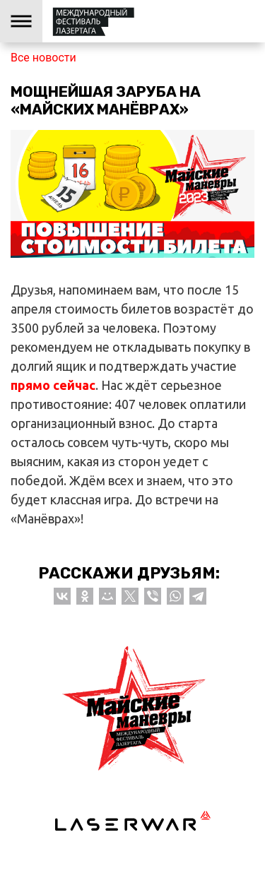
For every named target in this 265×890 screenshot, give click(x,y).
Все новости (43, 57)
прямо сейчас (53, 385)
